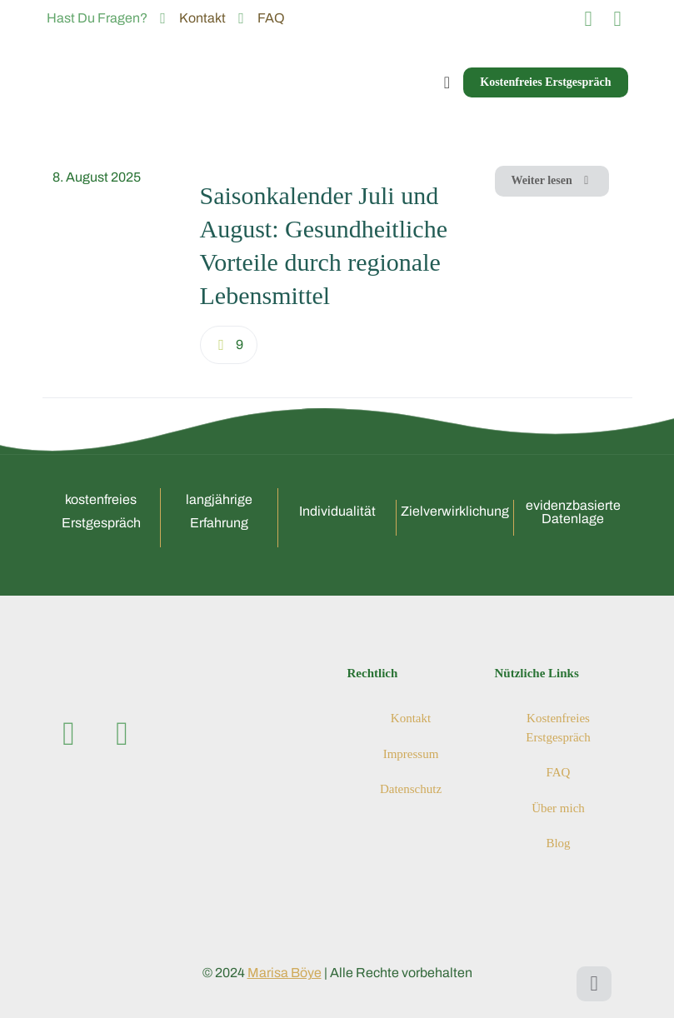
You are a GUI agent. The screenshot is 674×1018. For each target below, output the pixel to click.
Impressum (411, 754)
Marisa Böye (284, 973)
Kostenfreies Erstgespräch (558, 727)
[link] (116, 266)
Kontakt (411, 718)
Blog (558, 843)
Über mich (558, 808)
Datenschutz (411, 789)
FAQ (559, 772)
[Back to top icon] (594, 983)
